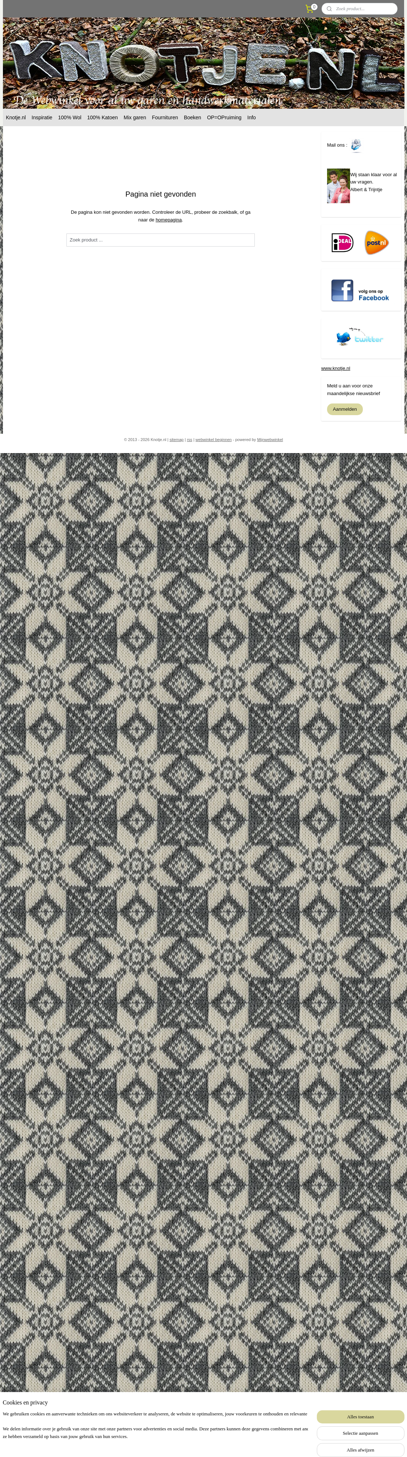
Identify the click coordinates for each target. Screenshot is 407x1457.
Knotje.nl (16, 117)
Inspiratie (42, 117)
